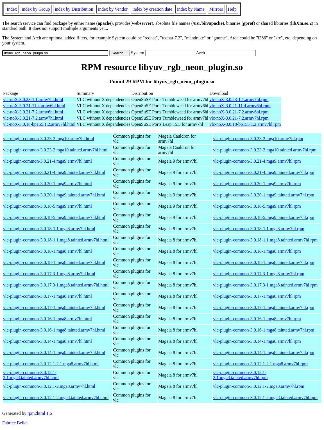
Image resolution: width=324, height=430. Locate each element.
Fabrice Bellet (15, 422)
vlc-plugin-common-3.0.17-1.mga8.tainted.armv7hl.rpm (263, 307)
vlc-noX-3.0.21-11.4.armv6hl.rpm (240, 105)
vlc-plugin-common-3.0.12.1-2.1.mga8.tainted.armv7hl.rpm (240, 375)
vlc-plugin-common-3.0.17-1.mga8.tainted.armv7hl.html (54, 307)
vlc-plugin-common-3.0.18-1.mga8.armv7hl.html (47, 251)
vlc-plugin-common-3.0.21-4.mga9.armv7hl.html (47, 161)
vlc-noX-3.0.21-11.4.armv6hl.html (34, 105)
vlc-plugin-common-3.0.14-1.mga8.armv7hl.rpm (257, 341)
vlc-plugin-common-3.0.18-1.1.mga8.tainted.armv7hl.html (55, 240)
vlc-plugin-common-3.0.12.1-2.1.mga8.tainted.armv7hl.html (31, 375)
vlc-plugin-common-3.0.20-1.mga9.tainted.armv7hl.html (54, 194)
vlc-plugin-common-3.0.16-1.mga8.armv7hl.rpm (257, 318)
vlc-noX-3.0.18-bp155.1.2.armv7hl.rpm (245, 124)
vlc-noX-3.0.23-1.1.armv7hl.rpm (238, 99)
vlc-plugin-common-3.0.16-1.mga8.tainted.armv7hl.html (54, 330)
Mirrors (216, 9)
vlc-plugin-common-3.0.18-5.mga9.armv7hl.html (47, 206)
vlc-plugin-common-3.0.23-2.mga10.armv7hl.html (48, 138)
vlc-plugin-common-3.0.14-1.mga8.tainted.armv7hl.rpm (263, 352)
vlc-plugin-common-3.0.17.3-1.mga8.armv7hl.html (49, 273)
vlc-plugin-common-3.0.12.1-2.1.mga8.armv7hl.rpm (260, 363)
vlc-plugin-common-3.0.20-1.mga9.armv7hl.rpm (257, 183)
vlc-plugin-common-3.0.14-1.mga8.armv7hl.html (47, 341)
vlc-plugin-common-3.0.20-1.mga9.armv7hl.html (47, 183)
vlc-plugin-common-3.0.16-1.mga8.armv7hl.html (47, 318)
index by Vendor (113, 9)
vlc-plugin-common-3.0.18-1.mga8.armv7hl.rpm (257, 251)
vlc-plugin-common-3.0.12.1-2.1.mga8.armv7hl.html (51, 363)
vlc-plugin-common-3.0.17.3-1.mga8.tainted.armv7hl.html (55, 285)
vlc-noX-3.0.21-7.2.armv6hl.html (33, 111)
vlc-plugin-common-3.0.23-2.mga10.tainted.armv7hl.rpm (264, 149)
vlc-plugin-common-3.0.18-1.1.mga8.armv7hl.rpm (258, 228)
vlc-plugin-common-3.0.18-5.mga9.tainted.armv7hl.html (54, 217)
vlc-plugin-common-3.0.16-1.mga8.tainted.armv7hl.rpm (263, 330)
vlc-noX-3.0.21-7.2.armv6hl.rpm (238, 111)
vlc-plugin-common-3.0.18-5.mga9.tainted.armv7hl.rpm (263, 217)
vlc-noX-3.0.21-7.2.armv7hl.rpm (238, 118)
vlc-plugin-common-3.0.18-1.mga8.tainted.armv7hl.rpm (263, 262)
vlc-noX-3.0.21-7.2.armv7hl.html (33, 118)
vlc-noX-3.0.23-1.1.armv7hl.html (33, 99)
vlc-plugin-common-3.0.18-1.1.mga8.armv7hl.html (49, 228)
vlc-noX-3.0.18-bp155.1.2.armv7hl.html (39, 124)
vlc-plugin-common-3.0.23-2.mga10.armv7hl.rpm (258, 138)
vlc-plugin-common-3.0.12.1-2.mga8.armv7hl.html (49, 386)
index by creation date (152, 9)
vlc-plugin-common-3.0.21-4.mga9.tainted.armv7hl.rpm (263, 172)
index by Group (36, 9)
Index (12, 9)
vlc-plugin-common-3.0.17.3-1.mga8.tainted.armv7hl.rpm (265, 285)
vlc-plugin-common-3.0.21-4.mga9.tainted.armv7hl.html (54, 172)
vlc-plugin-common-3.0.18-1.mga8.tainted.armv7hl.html (54, 262)
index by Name (191, 9)
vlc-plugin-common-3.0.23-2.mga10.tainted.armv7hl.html (55, 149)
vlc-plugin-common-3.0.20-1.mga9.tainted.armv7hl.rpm (263, 194)
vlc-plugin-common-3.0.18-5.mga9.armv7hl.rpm (257, 206)
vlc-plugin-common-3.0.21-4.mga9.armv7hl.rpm (257, 161)
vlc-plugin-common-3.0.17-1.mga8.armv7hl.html (47, 296)
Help (232, 9)
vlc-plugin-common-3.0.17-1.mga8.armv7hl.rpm (257, 296)
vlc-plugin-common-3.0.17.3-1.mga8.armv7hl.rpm (258, 273)
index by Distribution (74, 9)
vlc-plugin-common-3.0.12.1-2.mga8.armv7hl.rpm (258, 386)
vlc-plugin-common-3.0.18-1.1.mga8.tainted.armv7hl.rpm (265, 240)
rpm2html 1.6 (40, 413)
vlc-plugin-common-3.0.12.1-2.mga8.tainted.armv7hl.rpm (265, 397)
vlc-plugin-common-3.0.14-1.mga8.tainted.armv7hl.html (54, 352)
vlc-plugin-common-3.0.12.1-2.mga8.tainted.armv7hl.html (55, 397)
